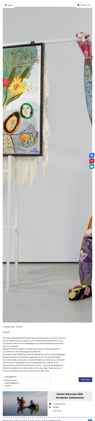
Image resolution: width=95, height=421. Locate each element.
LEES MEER (57, 411)
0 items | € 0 (85, 5)
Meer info (85, 380)
